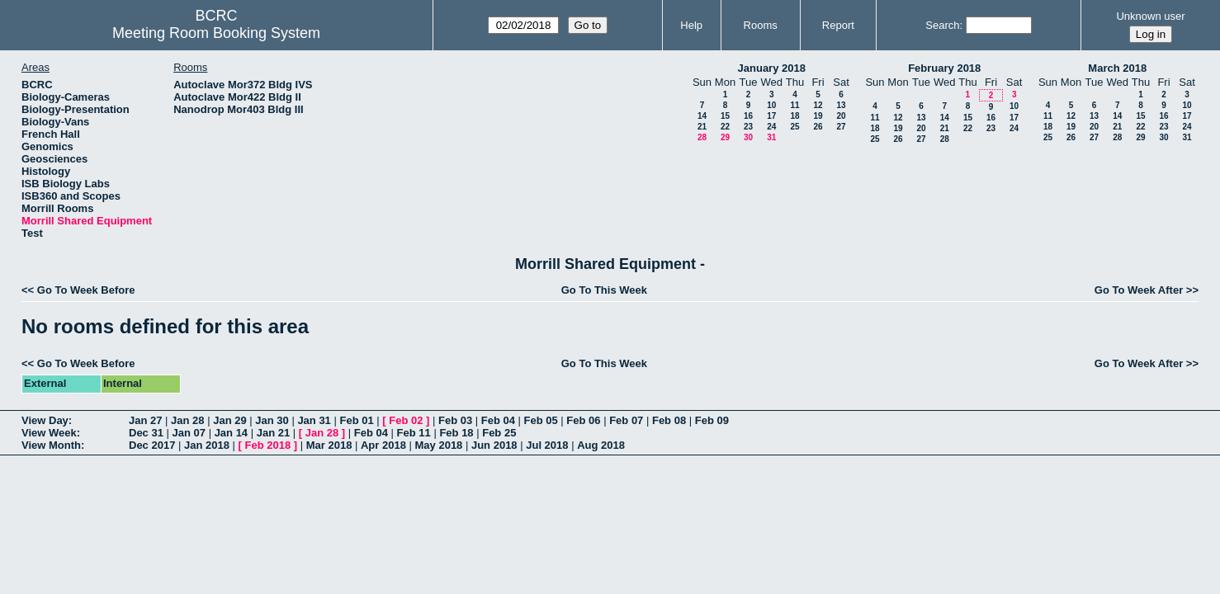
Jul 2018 (547, 445)
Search (942, 25)
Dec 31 (146, 433)
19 (817, 115)
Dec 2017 (152, 445)
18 (794, 115)
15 (725, 115)
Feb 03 (455, 420)
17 (771, 115)
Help (691, 25)
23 (748, 126)
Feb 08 (669, 420)
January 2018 (772, 68)
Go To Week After (1139, 290)
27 (840, 126)
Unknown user (1150, 16)
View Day (45, 420)
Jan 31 (313, 420)
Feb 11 (414, 433)
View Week (49, 433)
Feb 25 (499, 433)
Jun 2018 (494, 445)
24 (771, 126)
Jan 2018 (206, 445)
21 (702, 126)
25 (794, 126)
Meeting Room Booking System (216, 33)
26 (817, 126)
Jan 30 (271, 420)
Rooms (761, 25)
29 (725, 137)
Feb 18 (456, 433)
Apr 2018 (383, 445)
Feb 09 (712, 420)
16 (748, 115)
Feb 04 (498, 420)
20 (840, 115)
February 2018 (944, 68)
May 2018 (439, 445)
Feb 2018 (268, 445)
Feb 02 (406, 420)
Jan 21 (273, 433)
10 (771, 105)
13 (840, 105)
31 (771, 137)
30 (748, 137)
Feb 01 (356, 420)
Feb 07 (626, 420)
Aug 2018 (601, 445)
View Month (51, 445)
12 (817, 105)
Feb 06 (583, 420)
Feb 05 (541, 420)
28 (702, 137)
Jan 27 (145, 420)
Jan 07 (189, 433)
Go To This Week (604, 290)
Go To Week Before (86, 290)
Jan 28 (187, 420)
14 (702, 115)
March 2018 (1117, 68)
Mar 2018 (329, 445)
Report (838, 25)
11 (794, 105)
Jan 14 (231, 433)
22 (725, 126)
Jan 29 (229, 420)
